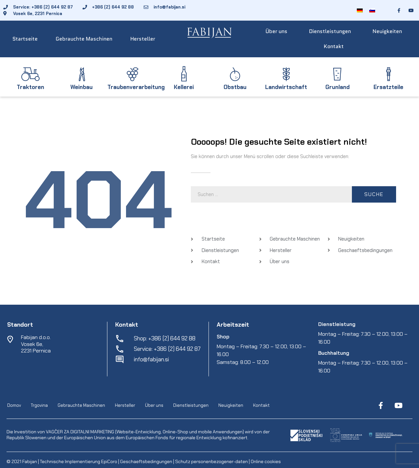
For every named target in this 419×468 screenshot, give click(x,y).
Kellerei (184, 87)
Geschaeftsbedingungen (146, 461)
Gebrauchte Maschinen (84, 39)
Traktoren (30, 87)
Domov (14, 405)
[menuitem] (360, 10)
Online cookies (265, 461)
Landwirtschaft (286, 87)
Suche (374, 194)
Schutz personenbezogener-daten (211, 461)
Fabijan (29, 461)
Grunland (337, 87)
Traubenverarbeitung (136, 87)
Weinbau (81, 87)
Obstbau (235, 87)
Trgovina (39, 405)
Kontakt (334, 46)
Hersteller (142, 39)
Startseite (25, 39)
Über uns (276, 31)
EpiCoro (109, 461)
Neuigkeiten (387, 31)
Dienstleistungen (330, 31)
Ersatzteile (388, 87)
